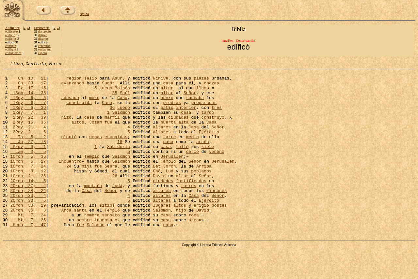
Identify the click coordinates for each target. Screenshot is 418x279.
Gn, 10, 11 (28, 81)
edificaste (11, 31)
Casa (122, 104)
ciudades (178, 128)
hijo (181, 239)
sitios (107, 233)
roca (194, 245)
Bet (156, 186)
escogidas (115, 151)
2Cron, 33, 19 (28, 233)
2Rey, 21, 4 (28, 139)
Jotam (95, 134)
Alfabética (12, 28)
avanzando (72, 87)
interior (186, 116)
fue (108, 134)
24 (69, 186)
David (159, 198)
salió (90, 81)
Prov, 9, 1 (28, 163)
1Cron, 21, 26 (28, 198)
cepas (95, 151)
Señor (190, 98)
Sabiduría (118, 163)
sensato (111, 245)
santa (80, 239)
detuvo (42, 35)
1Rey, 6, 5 (28, 104)
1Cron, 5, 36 (28, 175)
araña (202, 157)
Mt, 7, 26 (28, 251)
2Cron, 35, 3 (28, 239)
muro (94, 104)
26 (114, 198)
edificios (10, 38)
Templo (92, 175)
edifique (10, 46)
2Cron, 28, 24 (28, 216)
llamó (202, 92)
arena (195, 251)
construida (79, 110)
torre (169, 151)
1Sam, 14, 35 (28, 98)
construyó (212, 128)
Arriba (204, 186)
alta (183, 134)
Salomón (121, 122)
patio (167, 116)
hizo (66, 128)
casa (168, 87)
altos (78, 134)
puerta (168, 134)
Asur (117, 81)
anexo (167, 104)
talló (182, 163)
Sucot (108, 87)
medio (192, 151)
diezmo (43, 38)
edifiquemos (13, 53)
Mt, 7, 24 (28, 245)
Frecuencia (42, 28)
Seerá (110, 186)
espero (42, 53)
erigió (201, 233)
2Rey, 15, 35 (28, 134)
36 (112, 116)
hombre (92, 245)
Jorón (169, 186)
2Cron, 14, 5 (28, 204)
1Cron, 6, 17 (28, 181)
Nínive (160, 81)
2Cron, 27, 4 (28, 210)
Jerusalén (172, 175)
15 (94, 92)
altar (167, 92)
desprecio (44, 31)
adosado (70, 104)
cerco (192, 169)
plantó (68, 151)
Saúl (125, 98)
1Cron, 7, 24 (28, 186)
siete (207, 163)
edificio (10, 35)
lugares (162, 233)
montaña (93, 210)
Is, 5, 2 (28, 151)
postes (219, 233)
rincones (216, 216)
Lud (169, 192)
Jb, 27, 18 (28, 157)
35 (114, 98)
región (74, 81)
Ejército (209, 145)
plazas (201, 81)
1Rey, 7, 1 (28, 122)
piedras (172, 110)
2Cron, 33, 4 (28, 222)
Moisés (122, 92)
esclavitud (45, 49)
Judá (117, 210)
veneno (216, 169)
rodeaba (195, 104)
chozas (211, 87)
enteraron (44, 46)
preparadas (204, 110)
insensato (105, 251)
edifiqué (10, 49)
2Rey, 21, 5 (28, 145)
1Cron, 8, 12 (28, 192)
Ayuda (84, 14)
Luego (105, 92)
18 (119, 157)
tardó (207, 122)
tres (217, 116)
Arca (66, 239)
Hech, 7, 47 (28, 257)
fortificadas (191, 204)
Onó (156, 192)
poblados (201, 192)
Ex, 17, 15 (28, 92)
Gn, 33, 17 (28, 87)
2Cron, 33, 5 (28, 227)
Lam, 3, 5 (28, 169)
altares (162, 139)
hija (87, 186)
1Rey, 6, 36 (28, 116)
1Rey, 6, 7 (28, 110)
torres (188, 210)
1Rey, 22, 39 (28, 128)
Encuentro (70, 181)
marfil (112, 128)
